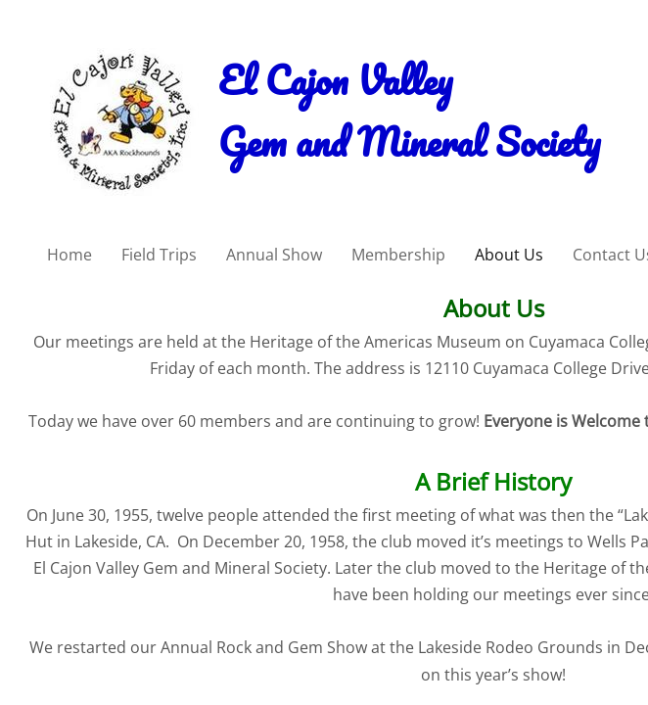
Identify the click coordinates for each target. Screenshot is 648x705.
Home (69, 254)
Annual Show (274, 254)
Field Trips (159, 254)
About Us (509, 254)
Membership (398, 254)
